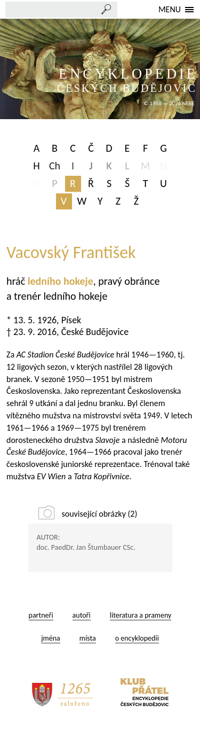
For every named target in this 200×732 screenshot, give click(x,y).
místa (87, 638)
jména (50, 638)
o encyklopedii (137, 638)
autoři (82, 615)
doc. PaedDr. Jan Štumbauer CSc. (86, 547)
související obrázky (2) (100, 514)
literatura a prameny (141, 615)
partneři (41, 615)
